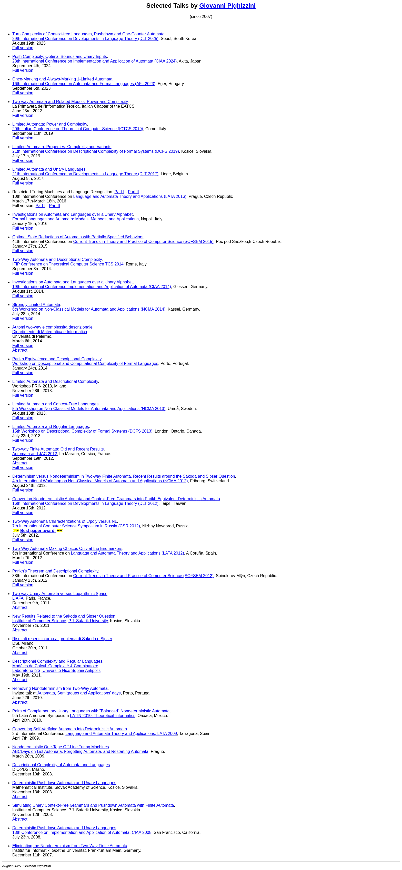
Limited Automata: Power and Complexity (49, 124)
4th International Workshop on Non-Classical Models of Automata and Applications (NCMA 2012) (100, 481)
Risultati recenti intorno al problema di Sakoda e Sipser (62, 639)
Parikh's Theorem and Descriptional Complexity (55, 571)
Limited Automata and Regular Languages (50, 426)
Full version (22, 48)
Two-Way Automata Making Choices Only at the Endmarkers (67, 548)
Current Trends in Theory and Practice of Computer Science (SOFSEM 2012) (143, 576)
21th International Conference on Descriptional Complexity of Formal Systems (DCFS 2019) (95, 151)
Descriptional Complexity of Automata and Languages (61, 765)
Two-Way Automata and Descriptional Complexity (57, 259)
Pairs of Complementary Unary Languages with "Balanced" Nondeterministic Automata (90, 711)
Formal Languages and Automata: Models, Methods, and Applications (75, 219)
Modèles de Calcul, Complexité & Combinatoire (55, 666)
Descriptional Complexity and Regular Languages (57, 661)
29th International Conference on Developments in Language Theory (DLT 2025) (85, 38)
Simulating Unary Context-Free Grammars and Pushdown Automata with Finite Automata (93, 805)
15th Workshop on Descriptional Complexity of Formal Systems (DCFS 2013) (82, 431)
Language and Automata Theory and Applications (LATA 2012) (127, 553)
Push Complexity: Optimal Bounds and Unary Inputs (59, 56)
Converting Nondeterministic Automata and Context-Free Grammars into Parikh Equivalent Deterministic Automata (116, 499)
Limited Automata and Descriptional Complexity (55, 381)
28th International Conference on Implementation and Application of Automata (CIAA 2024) (94, 61)
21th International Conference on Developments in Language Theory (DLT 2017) (85, 174)
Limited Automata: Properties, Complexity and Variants (62, 147)
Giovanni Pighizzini (227, 5)
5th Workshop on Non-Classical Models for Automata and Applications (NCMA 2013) (88, 408)
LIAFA (18, 598)
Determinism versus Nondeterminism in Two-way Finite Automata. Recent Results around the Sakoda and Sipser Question (123, 476)
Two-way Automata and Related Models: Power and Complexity (70, 101)
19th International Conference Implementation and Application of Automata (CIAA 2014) (91, 286)
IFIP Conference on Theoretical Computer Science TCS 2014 (68, 264)
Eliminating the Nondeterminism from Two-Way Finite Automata (69, 846)
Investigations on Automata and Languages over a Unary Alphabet (72, 214)
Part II (133, 192)
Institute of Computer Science (39, 621)
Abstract (19, 350)
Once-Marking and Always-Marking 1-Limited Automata (62, 79)
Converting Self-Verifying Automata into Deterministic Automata (69, 729)
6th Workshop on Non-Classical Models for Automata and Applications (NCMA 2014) (88, 309)
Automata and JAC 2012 (34, 454)
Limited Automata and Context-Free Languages (55, 404)
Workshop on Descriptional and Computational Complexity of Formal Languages (85, 363)
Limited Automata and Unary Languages (49, 169)
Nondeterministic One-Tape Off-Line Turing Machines (60, 747)
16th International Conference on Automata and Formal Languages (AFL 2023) (83, 83)
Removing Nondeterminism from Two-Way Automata (60, 688)
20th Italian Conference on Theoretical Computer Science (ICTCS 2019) (77, 129)
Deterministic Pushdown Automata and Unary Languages (64, 783)
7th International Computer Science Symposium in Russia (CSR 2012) (76, 526)
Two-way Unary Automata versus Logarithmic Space (59, 593)
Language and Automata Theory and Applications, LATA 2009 (121, 733)
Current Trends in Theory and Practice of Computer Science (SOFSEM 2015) (143, 241)
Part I (119, 192)
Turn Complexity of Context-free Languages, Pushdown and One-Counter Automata (88, 34)
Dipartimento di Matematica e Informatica (49, 332)
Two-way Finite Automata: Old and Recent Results (58, 449)
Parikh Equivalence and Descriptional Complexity (56, 359)
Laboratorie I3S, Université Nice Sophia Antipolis (56, 670)
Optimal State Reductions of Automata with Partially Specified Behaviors (77, 237)
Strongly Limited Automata (36, 304)
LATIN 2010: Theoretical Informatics (102, 715)
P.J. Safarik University (88, 621)
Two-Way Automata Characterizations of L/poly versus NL (64, 521)
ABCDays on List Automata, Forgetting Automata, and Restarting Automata (80, 751)
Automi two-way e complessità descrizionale (52, 327)
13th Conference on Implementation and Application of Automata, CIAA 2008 (82, 832)
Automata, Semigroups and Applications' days (79, 693)
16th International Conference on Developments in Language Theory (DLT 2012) (85, 503)
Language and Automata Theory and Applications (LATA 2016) (129, 196)
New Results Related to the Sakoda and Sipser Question (63, 616)
